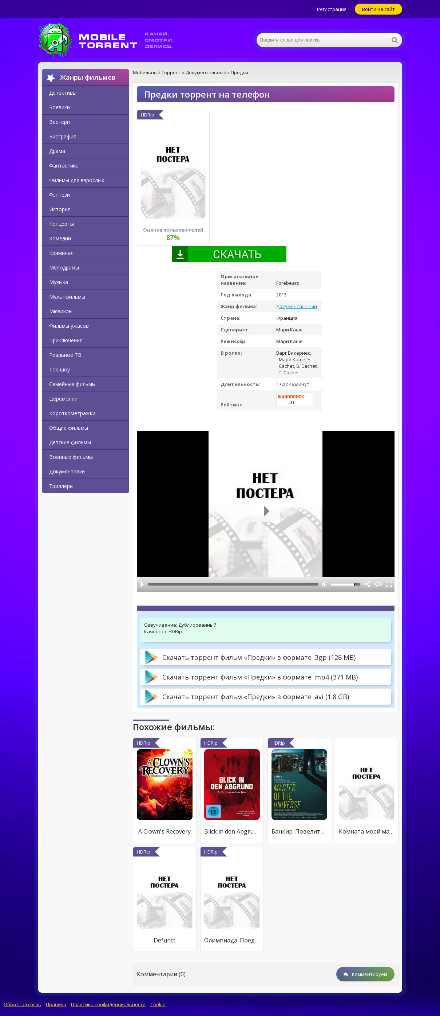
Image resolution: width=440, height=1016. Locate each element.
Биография (62, 136)
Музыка (58, 282)
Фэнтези (59, 194)
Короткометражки (72, 413)
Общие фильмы (68, 427)
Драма (57, 150)
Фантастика (64, 165)
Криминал (61, 252)
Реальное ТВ (65, 354)
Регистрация (331, 9)
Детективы (62, 92)
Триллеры (61, 486)
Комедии (60, 238)
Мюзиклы (60, 311)
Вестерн (59, 121)
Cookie (158, 1004)
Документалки (67, 471)
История (60, 209)
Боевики (59, 107)
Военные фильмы (71, 456)
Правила (56, 1004)
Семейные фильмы (72, 384)
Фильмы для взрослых (76, 180)
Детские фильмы (70, 442)
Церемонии (63, 398)
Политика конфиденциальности (108, 1004)
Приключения (66, 340)
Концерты (61, 223)
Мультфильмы (67, 296)
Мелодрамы (64, 267)
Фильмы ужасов (69, 325)
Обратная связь (22, 1004)
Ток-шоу (59, 369)
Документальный (296, 306)
